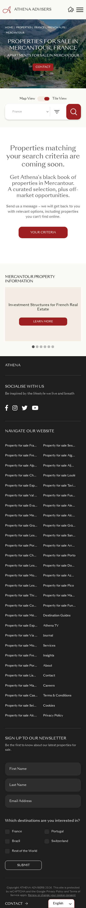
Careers (49, 685)
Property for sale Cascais (21, 695)
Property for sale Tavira (59, 485)
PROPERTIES (23, 27)
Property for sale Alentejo (59, 505)
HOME (9, 27)
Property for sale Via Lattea (21, 635)
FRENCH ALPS (56, 27)
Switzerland (59, 841)
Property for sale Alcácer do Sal (59, 515)
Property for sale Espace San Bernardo (21, 625)
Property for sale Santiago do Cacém (59, 535)
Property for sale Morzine (21, 575)
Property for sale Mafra (21, 685)
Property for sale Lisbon (21, 675)
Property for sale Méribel (21, 615)
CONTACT (16, 903)
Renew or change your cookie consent (52, 895)
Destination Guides (56, 615)
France (17, 831)
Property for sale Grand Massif (21, 525)
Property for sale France (21, 445)
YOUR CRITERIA (43, 232)
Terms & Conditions (57, 695)
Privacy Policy (53, 715)
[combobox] (30, 112)
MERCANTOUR (15, 33)
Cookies (49, 705)
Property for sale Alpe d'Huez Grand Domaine (21, 465)
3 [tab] (41, 346)
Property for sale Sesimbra (59, 445)
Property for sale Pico (58, 585)
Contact (43, 67)
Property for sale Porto (59, 555)
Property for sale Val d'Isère (21, 495)
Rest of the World (24, 851)
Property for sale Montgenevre (21, 645)
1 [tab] (33, 346)
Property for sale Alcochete (21, 715)
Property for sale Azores (59, 575)
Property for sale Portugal (21, 665)
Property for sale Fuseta (59, 495)
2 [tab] (37, 346)
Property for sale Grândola (59, 525)
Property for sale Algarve (59, 455)
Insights (48, 655)
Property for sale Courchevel (21, 605)
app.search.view (43, 98)
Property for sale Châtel (21, 555)
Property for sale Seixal (21, 705)
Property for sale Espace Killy (21, 485)
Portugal (57, 831)
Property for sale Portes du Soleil (21, 545)
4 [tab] (45, 346)
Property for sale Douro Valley (59, 565)
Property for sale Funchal (59, 605)
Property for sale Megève (21, 515)
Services (49, 645)
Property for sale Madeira (59, 595)
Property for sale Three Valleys (21, 595)
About (47, 665)
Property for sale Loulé (59, 475)
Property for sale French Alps (21, 455)
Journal (48, 635)
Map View (27, 98)
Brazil (16, 841)
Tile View (59, 98)
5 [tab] (48, 346)
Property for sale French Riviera (21, 655)
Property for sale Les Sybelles (21, 535)
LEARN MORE (43, 321)
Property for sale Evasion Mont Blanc (21, 505)
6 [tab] (52, 346)
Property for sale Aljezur (59, 465)
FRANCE (39, 27)
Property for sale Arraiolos (59, 545)
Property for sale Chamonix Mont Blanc (21, 475)
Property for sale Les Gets (21, 565)
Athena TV (51, 625)
